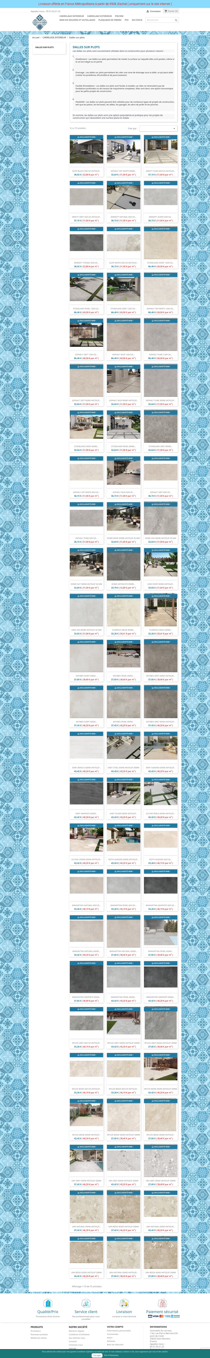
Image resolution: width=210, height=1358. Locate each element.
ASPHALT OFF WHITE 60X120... (86, 492)
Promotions (36, 1331)
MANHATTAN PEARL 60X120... (123, 905)
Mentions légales (76, 1331)
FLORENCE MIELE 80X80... (160, 630)
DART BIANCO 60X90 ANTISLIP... (86, 767)
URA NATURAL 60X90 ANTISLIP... (160, 1226)
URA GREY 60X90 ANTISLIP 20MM (123, 1180)
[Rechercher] (162, 20)
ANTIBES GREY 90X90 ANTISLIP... (160, 721)
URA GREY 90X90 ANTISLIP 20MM (86, 1180)
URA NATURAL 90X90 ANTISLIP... (86, 1226)
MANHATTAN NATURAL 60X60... (123, 951)
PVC (127, 19)
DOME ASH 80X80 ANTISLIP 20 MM (160, 538)
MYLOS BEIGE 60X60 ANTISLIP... (161, 1134)
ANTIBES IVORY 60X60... (86, 676)
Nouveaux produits (39, 1334)
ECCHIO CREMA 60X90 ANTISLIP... (86, 859)
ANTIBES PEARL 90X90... (123, 721)
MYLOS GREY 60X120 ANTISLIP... (86, 1043)
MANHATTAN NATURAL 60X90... (86, 951)
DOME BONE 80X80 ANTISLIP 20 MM (123, 538)
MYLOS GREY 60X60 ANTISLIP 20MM (161, 1043)
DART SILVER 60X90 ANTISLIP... (123, 813)
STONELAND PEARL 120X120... (86, 308)
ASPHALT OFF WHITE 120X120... (161, 308)
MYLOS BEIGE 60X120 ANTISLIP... (123, 1089)
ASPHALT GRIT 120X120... (86, 354)
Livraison (73, 1341)
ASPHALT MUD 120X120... (123, 354)
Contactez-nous (76, 1345)
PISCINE (119, 16)
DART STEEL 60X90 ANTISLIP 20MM (123, 767)
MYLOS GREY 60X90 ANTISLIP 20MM (123, 1043)
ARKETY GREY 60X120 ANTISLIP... (86, 217)
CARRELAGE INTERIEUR (71, 16)
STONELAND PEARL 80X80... (123, 446)
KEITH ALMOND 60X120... (160, 859)
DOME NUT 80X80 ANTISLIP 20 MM (86, 584)
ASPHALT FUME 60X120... (86, 538)
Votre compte (115, 1326)
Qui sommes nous (77, 1338)
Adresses (111, 1341)
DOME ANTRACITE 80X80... (123, 584)
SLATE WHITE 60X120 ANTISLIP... (123, 262)
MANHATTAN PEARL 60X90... (123, 997)
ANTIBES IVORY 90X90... (86, 721)
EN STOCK (137, 19)
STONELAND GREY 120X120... (123, 308)
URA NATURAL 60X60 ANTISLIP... (123, 1272)
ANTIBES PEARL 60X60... (123, 676)
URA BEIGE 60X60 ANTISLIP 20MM (160, 1272)
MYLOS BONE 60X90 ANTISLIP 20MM (160, 1089)
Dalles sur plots (44, 47)
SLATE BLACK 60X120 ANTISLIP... (86, 171)
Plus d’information (111, 1355)
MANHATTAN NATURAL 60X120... (86, 905)
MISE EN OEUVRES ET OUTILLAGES (77, 19)
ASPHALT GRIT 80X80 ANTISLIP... (86, 400)
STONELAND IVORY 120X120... (160, 262)
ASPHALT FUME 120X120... (160, 354)
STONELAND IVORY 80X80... (86, 446)
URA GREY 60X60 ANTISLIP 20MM (160, 1180)
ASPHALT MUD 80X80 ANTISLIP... (123, 400)
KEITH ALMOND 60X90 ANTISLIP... (123, 859)
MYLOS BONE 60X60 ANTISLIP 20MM (123, 1134)
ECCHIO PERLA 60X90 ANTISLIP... (160, 813)
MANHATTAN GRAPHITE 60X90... (160, 997)
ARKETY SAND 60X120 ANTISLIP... (160, 171)
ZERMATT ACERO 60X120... (160, 217)
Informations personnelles (119, 1330)
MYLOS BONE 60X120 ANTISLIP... (86, 1089)
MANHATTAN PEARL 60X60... (160, 951)
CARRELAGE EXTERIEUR (99, 16)
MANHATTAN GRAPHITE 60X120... (160, 905)
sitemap (72, 1348)
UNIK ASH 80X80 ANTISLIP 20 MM (86, 630)
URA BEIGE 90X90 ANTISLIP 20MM (123, 1226)
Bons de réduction (115, 1344)
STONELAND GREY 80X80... (160, 446)
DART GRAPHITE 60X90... (86, 813)
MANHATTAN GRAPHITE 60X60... (86, 997)
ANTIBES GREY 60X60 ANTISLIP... (160, 676)
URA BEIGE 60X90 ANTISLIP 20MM (86, 1272)
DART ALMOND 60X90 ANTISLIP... (160, 767)
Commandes (112, 1334)
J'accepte (97, 1355)
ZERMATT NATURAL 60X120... (123, 217)
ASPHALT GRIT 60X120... (160, 492)
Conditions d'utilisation (79, 1334)
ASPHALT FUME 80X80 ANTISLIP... (160, 400)
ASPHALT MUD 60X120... (123, 492)
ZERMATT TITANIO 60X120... (86, 262)
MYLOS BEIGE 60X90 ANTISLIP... (86, 1134)
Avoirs (109, 1337)
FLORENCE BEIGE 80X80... (123, 630)
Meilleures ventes (39, 1338)
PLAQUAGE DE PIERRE (109, 19)
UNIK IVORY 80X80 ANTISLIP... (160, 584)
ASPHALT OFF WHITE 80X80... (123, 171)
